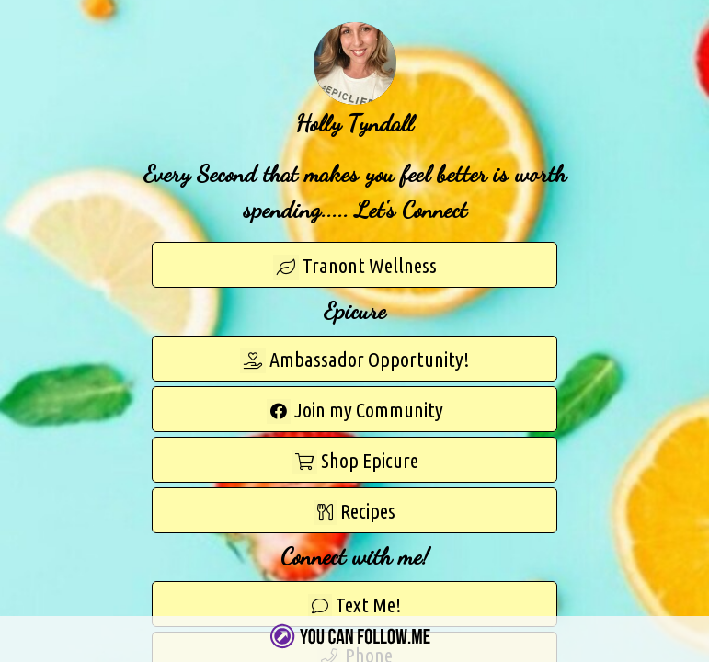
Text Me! (354, 606)
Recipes (354, 512)
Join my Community (355, 411)
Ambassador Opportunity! (354, 360)
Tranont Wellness (355, 267)
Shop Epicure (355, 461)
